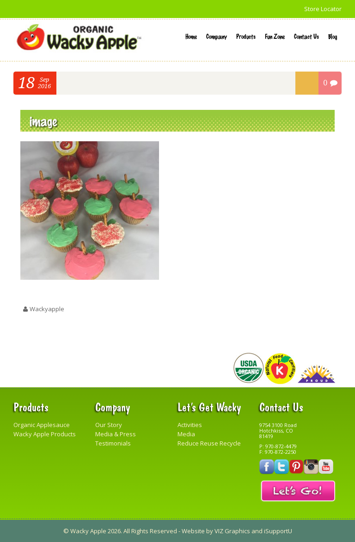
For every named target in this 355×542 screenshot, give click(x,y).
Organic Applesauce (41, 424)
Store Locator (323, 9)
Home (191, 36)
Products (246, 36)
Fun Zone (275, 36)
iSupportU (278, 531)
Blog (332, 36)
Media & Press (115, 434)
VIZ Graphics (232, 531)
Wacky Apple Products (44, 434)
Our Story (108, 424)
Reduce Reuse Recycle (209, 443)
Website (193, 531)
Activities (190, 424)
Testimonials (113, 443)
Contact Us (306, 36)
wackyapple (47, 309)
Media (186, 434)
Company (216, 36)
